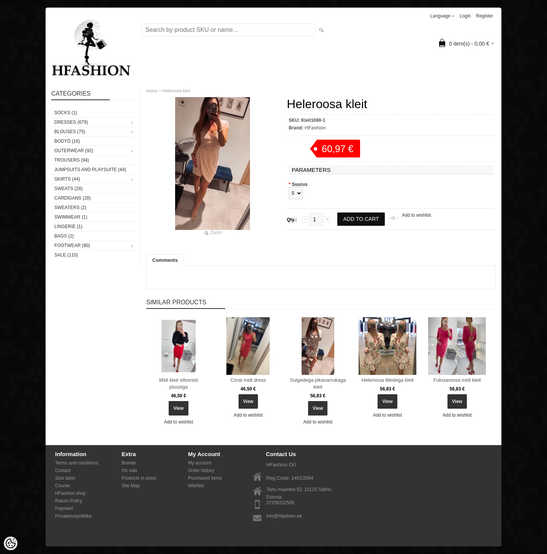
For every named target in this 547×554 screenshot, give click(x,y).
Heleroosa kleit (176, 90)
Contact (63, 470)
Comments (165, 260)
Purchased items (205, 478)
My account (199, 463)
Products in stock (139, 478)
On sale (129, 470)
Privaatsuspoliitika (73, 516)
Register (484, 16)
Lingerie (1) (68, 226)
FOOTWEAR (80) (72, 245)
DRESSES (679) (71, 122)
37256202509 (280, 502)
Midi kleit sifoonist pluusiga (178, 383)
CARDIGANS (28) (72, 198)
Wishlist (196, 485)
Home (151, 90)
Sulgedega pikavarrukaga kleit (318, 383)
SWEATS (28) (68, 188)
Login (465, 16)
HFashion (315, 128)
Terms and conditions (76, 463)
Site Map (130, 485)
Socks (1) (65, 112)
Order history (201, 470)
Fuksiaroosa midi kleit (457, 380)
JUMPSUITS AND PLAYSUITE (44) (90, 169)
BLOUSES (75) (69, 131)
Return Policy (68, 501)
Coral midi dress (248, 380)
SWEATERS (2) (70, 207)
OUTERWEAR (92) (73, 150)
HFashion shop (70, 493)
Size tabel (65, 478)
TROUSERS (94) (71, 160)
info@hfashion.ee (284, 516)
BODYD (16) (67, 141)
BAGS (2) (64, 236)
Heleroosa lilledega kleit (387, 380)
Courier (62, 485)
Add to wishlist (416, 215)
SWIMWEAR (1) (70, 217)
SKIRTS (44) (67, 179)
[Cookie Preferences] (10, 543)
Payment (64, 508)
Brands (129, 463)
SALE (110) (66, 255)
